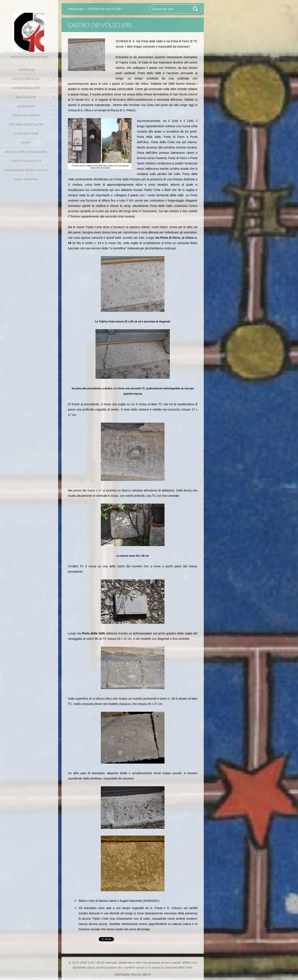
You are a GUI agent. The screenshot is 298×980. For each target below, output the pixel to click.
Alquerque (26, 106)
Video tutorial (26, 179)
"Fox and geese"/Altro (26, 124)
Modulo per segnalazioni (26, 152)
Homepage (26, 70)
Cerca (195, 9)
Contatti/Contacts (25, 161)
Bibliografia (26, 97)
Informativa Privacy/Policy (26, 170)
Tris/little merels (26, 115)
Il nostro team (26, 133)
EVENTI (26, 143)
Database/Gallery (26, 88)
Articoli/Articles (25, 79)
